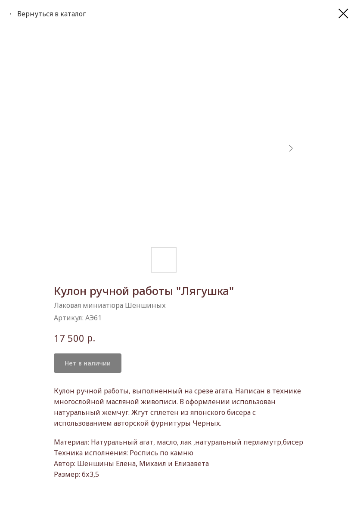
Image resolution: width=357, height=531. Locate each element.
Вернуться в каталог (51, 13)
